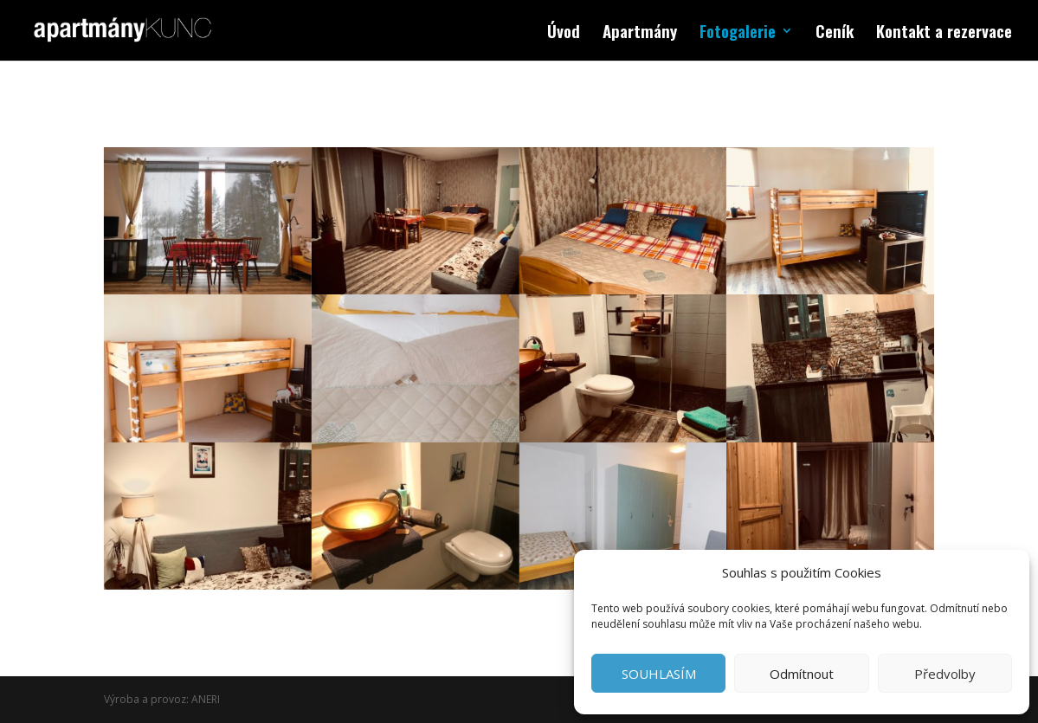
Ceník (835, 33)
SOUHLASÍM (659, 673)
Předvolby (945, 673)
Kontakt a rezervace (944, 33)
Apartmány (640, 33)
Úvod (563, 33)
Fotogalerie (738, 33)
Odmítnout (802, 673)
